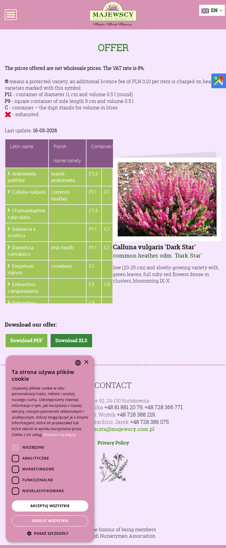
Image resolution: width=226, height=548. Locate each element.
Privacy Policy (113, 443)
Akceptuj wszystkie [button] (49, 505)
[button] (50, 533)
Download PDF (26, 340)
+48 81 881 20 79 (123, 407)
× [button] (86, 362)
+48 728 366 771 (163, 407)
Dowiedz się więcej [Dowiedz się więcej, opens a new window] (60, 434)
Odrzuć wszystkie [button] (50, 520)
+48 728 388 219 (136, 414)
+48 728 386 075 (149, 422)
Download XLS (71, 340)
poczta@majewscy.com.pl (122, 429)
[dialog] (50, 448)
